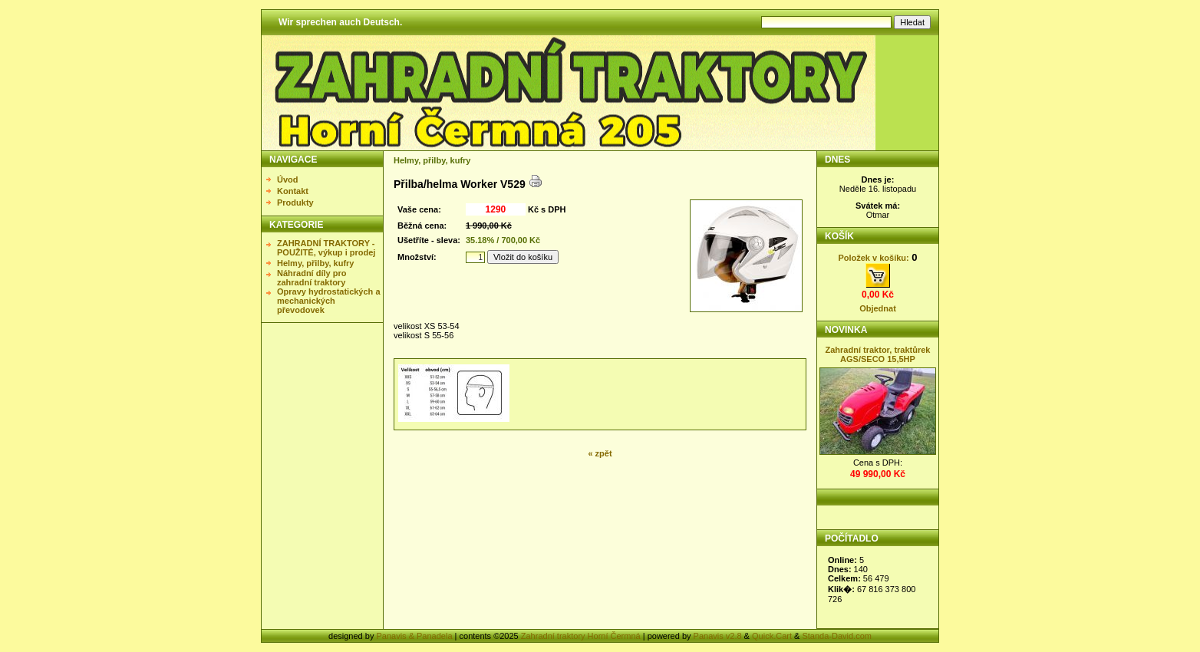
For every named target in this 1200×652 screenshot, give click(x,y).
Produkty (295, 202)
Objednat (877, 308)
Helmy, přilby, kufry (315, 263)
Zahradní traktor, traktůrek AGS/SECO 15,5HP (878, 354)
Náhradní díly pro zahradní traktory (311, 277)
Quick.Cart (772, 635)
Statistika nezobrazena (879, 583)
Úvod (287, 179)
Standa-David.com (837, 635)
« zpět (600, 453)
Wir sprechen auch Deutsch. (340, 22)
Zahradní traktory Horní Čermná (581, 635)
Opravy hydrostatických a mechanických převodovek (329, 300)
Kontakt (292, 191)
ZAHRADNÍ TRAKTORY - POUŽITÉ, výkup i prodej (326, 248)
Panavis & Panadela (415, 635)
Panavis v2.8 (718, 635)
